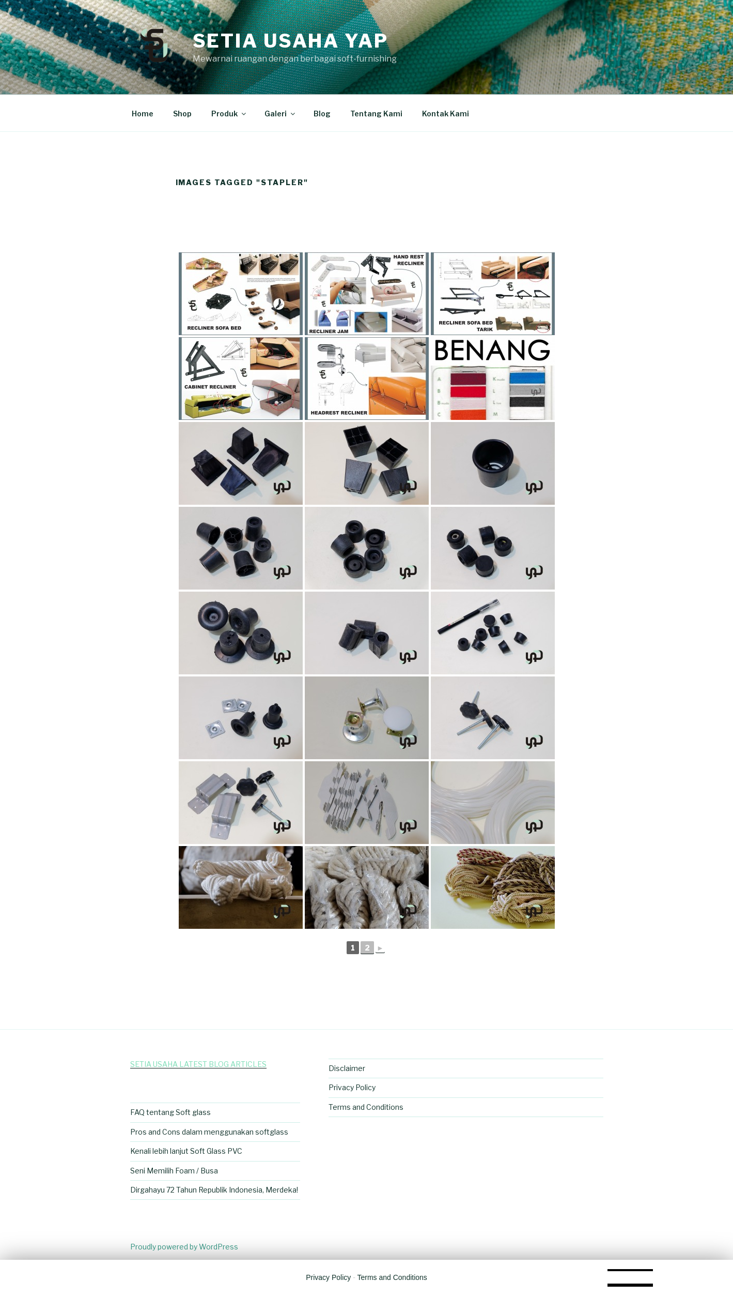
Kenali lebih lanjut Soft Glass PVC (186, 1151)
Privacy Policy (352, 1087)
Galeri (280, 113)
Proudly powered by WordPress (184, 1246)
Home (142, 113)
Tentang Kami (376, 113)
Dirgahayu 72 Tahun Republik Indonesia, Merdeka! (214, 1189)
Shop (182, 113)
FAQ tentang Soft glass (170, 1112)
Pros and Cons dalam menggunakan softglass (209, 1131)
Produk (229, 113)
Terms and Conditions (366, 1107)
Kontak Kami (445, 113)
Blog (322, 113)
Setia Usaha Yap (290, 40)
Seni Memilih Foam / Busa (174, 1170)
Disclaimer (347, 1068)
